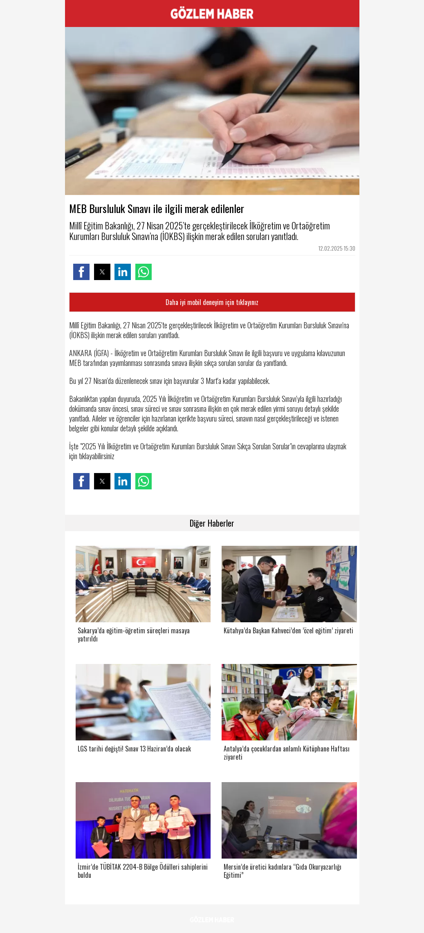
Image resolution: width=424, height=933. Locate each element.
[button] (81, 272)
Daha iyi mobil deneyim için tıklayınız (212, 302)
